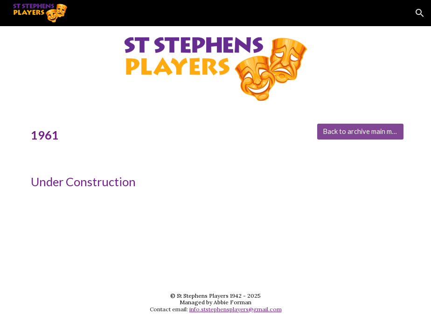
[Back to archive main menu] (360, 131)
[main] (167, 135)
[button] (420, 13)
